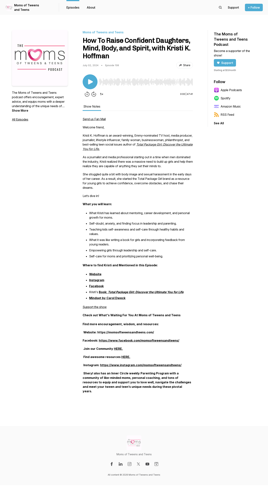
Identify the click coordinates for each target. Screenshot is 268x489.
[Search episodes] (220, 7)
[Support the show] (233, 7)
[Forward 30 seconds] (93, 94)
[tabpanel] (138, 261)
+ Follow (254, 7)
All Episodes (20, 119)
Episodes (72, 7)
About (91, 7)
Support (225, 63)
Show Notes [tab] (91, 106)
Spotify (222, 98)
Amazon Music (227, 106)
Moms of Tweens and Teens (26, 7)
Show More (20, 110)
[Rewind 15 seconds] (87, 94)
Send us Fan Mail (94, 119)
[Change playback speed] (101, 94)
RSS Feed (224, 114)
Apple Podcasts (228, 90)
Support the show (95, 307)
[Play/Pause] (90, 81)
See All (219, 123)
